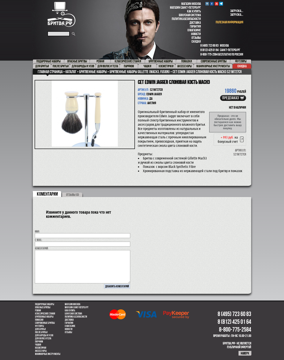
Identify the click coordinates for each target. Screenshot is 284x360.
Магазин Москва (191, 4)
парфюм (39, 341)
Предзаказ (230, 98)
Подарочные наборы (44, 304)
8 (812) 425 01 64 (209, 50)
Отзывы (196, 38)
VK (207, 4)
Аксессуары (41, 350)
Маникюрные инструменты (47, 354)
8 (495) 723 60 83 (209, 45)
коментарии (47, 194)
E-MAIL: (38, 240)
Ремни (38, 310)
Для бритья (40, 329)
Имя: (37, 231)
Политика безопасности (186, 19)
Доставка (195, 22)
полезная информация (229, 22)
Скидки (196, 41)
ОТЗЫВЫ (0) (72, 195)
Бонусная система (190, 15)
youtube (216, 4)
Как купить (194, 11)
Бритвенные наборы (44, 316)
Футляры (39, 326)
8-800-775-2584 (209, 54)
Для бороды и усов (44, 335)
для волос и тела (43, 338)
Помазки (39, 319)
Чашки (38, 344)
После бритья (41, 332)
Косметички (40, 347)
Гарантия (195, 26)
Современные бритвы (45, 322)
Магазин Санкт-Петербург (185, 7)
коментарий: (42, 248)
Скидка (242, 66)
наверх (245, 353)
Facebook (212, 4)
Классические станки (45, 313)
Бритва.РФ (61, 14)
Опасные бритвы (42, 307)
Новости (196, 34)
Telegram (221, 4)
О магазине (194, 30)
